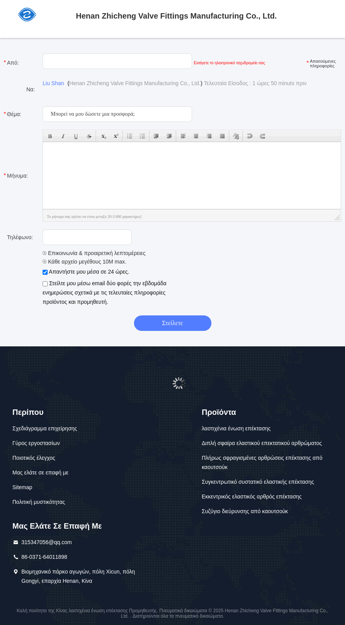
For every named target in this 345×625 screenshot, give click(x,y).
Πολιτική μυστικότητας (38, 502)
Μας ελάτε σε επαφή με (40, 472)
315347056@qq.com (46, 542)
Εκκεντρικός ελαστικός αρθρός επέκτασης (252, 496)
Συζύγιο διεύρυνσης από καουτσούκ (245, 511)
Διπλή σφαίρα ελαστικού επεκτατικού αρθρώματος (262, 443)
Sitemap (22, 487)
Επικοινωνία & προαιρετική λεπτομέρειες (94, 253)
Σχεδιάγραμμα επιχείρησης (44, 428)
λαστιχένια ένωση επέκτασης (236, 428)
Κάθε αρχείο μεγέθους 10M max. (84, 262)
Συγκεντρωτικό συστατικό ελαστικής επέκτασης (258, 482)
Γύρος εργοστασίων (36, 443)
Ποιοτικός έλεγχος (33, 458)
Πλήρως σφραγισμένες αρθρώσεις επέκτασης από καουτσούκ (262, 462)
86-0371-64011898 (44, 557)
